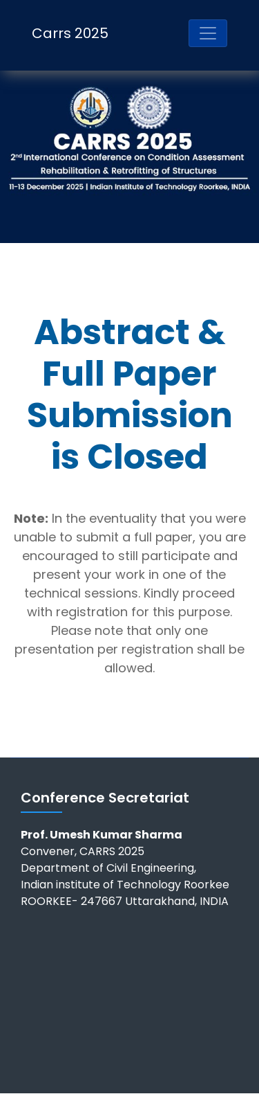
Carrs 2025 (70, 33)
